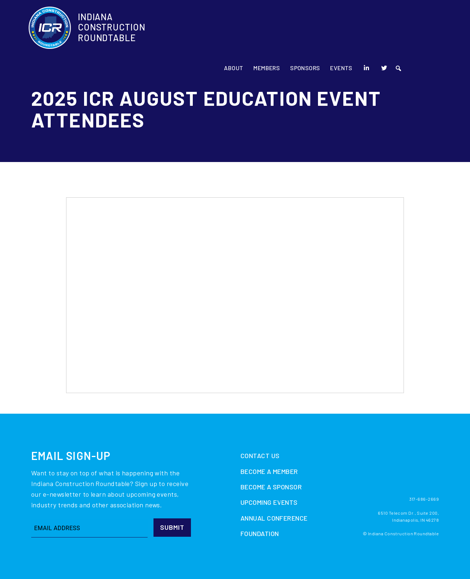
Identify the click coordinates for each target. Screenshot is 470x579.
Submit (172, 527)
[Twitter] (419, 29)
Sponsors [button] (340, 29)
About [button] (268, 29)
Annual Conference (274, 518)
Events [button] (376, 29)
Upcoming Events (269, 502)
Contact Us (260, 456)
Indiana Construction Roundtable (112, 30)
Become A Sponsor (271, 487)
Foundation (260, 533)
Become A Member (269, 471)
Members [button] (301, 29)
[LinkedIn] (401, 29)
